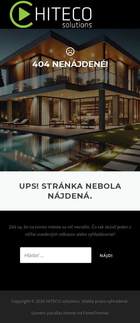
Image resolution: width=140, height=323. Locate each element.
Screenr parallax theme (53, 313)
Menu (130, 13)
